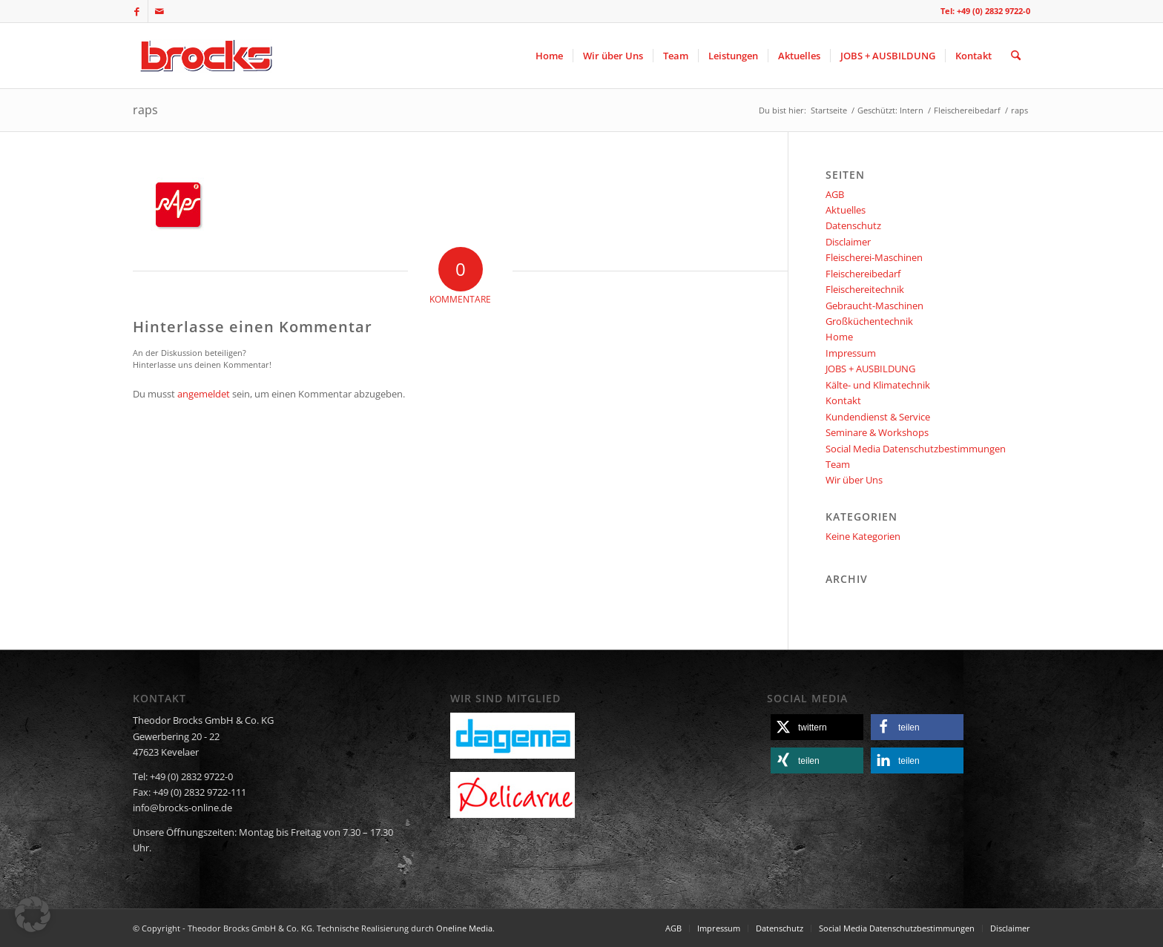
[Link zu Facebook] (137, 11)
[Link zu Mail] (159, 11)
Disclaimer (848, 241)
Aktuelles (846, 210)
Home (839, 336)
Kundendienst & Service (878, 416)
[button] (817, 727)
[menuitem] (549, 55)
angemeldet (203, 393)
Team (838, 464)
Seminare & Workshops (877, 432)
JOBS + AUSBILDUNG (870, 368)
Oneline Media (464, 928)
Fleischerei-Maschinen (874, 257)
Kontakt (843, 400)
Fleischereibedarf (863, 273)
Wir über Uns (854, 479)
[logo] (204, 55)
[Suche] (1015, 55)
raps (145, 110)
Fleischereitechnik (865, 289)
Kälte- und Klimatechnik (878, 385)
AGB (835, 194)
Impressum (851, 353)
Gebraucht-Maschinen (874, 305)
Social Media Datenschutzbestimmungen (916, 448)
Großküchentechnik (869, 321)
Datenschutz (853, 225)
